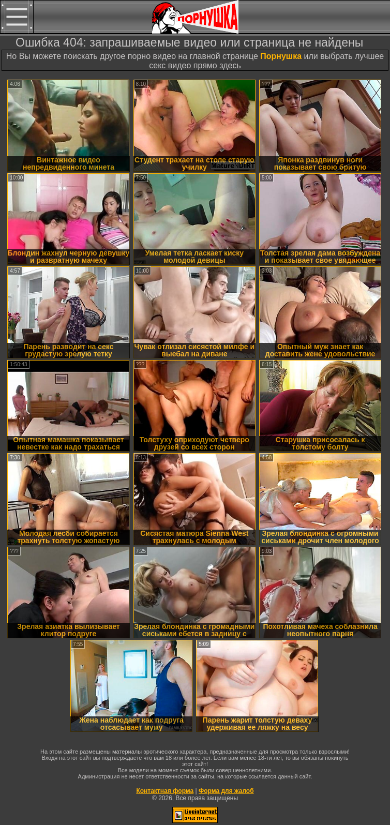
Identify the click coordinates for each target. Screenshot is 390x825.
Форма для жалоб (226, 790)
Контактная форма (164, 790)
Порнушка (281, 56)
